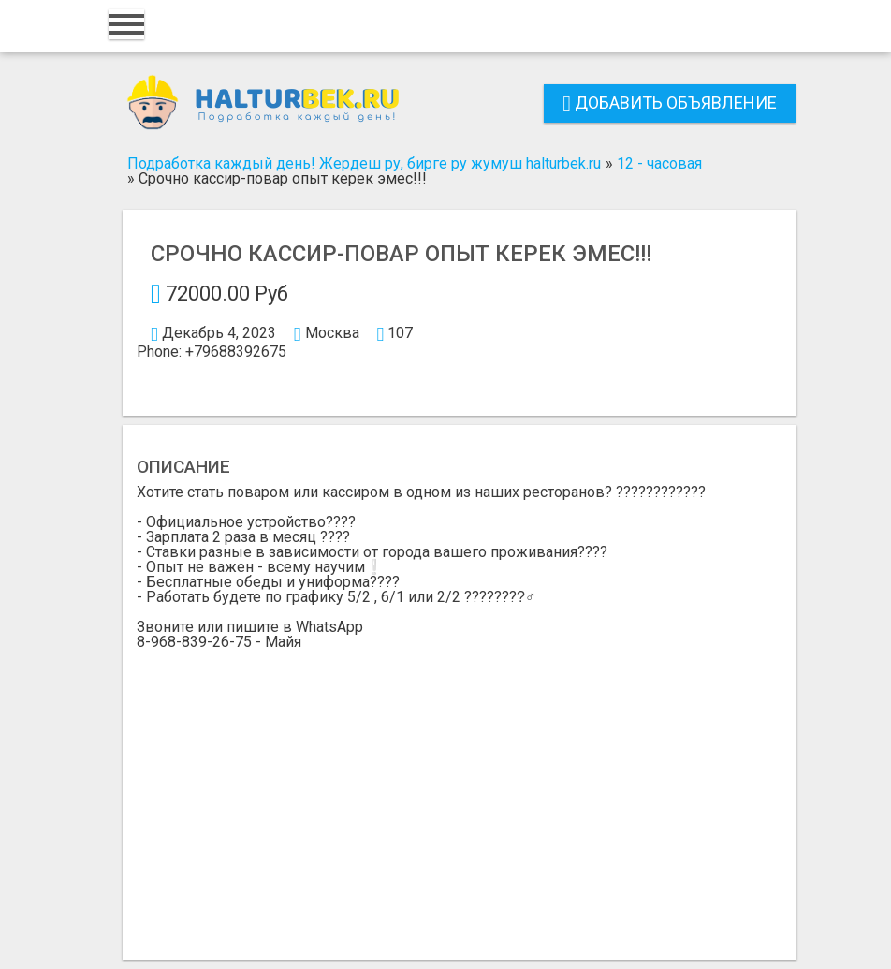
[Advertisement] (459, 790)
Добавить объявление (669, 102)
